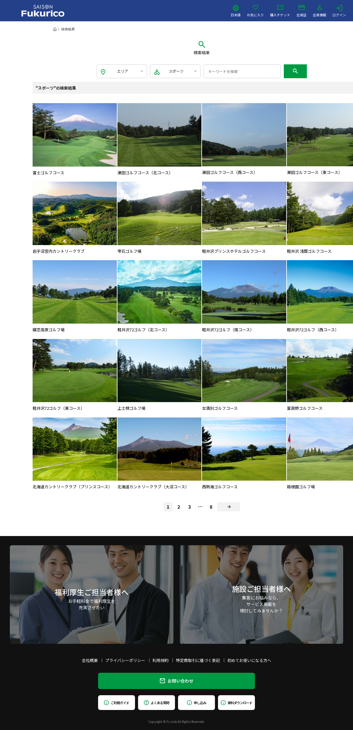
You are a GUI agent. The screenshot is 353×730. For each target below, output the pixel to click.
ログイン (339, 11)
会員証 (301, 11)
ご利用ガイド (116, 702)
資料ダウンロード (236, 702)
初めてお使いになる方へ (249, 660)
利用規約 (161, 660)
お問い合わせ (176, 681)
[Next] (228, 506)
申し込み (196, 702)
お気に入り (255, 11)
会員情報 (319, 11)
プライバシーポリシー (125, 660)
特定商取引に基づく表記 (198, 660)
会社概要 (90, 660)
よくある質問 (156, 702)
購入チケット (280, 11)
